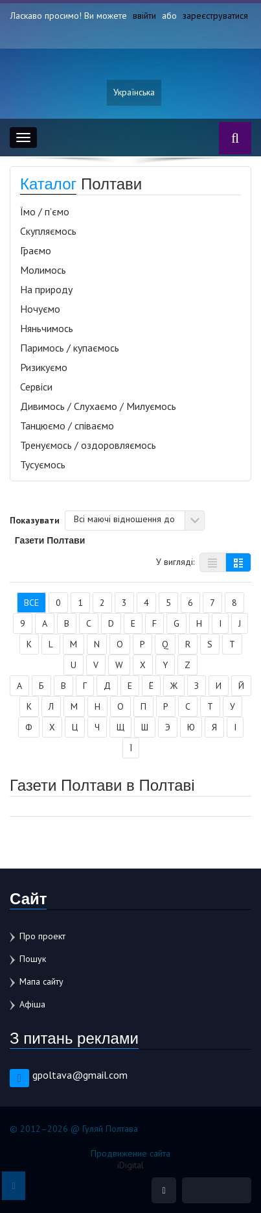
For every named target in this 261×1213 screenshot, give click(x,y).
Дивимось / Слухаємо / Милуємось (98, 406)
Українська (134, 93)
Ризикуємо (43, 367)
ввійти (144, 15)
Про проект (42, 936)
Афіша (32, 1004)
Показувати (35, 519)
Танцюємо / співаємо (67, 425)
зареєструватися (215, 15)
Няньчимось (46, 328)
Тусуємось (42, 464)
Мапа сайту (41, 981)
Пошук (32, 959)
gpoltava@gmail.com (80, 1074)
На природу (46, 289)
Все (31, 602)
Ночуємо (40, 308)
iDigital (130, 1165)
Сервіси (36, 386)
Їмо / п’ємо (44, 211)
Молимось (43, 269)
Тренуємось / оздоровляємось (88, 444)
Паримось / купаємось (69, 347)
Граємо (35, 250)
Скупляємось (48, 230)
